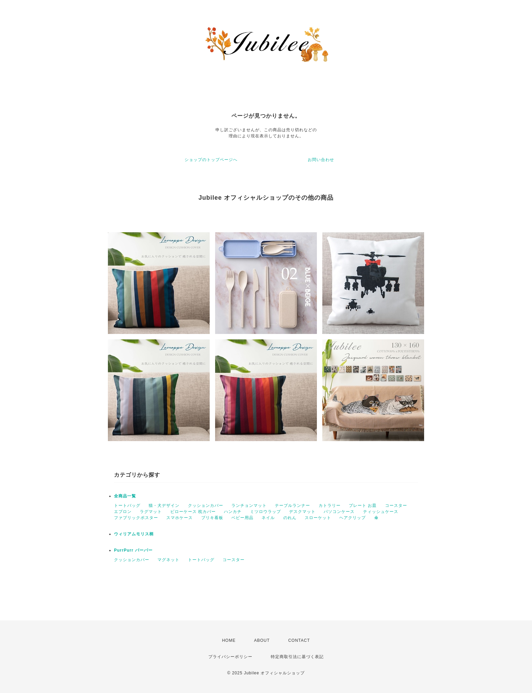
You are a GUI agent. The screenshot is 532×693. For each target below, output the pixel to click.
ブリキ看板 (212, 517)
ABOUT (262, 640)
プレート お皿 (363, 505)
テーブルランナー (292, 505)
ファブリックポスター (136, 517)
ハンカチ (233, 511)
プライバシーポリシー (230, 656)
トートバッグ (127, 505)
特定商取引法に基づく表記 (297, 656)
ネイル (268, 517)
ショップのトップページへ (211, 159)
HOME (228, 640)
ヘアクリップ (352, 517)
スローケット (318, 517)
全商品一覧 (125, 496)
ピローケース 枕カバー (193, 511)
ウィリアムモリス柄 (134, 534)
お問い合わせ (321, 159)
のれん (290, 517)
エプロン (123, 511)
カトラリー (330, 505)
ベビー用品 (242, 517)
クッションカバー (205, 505)
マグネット (168, 559)
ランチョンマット (249, 505)
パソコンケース (339, 511)
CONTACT (299, 640)
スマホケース (179, 517)
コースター (396, 505)
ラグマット (151, 511)
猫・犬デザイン (164, 505)
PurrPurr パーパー (133, 550)
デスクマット (302, 511)
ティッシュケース (380, 511)
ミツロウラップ (265, 511)
